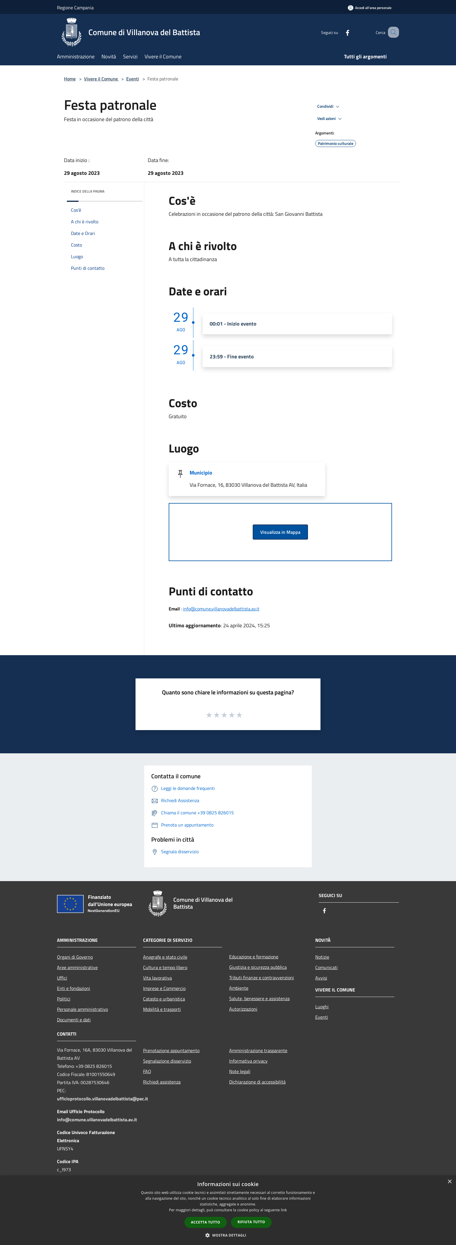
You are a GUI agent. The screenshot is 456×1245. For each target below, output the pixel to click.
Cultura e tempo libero (165, 967)
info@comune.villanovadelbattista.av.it (221, 608)
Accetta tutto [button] (205, 1222)
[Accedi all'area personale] (369, 8)
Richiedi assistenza (162, 1081)
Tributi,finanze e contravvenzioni (261, 977)
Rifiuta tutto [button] (251, 1221)
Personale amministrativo (82, 1009)
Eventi (132, 78)
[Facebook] (340, 32)
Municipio (201, 473)
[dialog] (228, 1210)
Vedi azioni (330, 118)
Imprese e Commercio (164, 988)
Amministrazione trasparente (258, 1050)
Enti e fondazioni (73, 988)
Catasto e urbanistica (164, 998)
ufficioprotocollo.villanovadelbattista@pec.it (102, 1098)
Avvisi (321, 977)
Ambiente (238, 987)
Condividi (329, 106)
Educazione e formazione (253, 956)
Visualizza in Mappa (280, 532)
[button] (228, 1235)
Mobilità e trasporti (162, 1009)
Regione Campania (75, 7)
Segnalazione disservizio (167, 1060)
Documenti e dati (74, 1019)
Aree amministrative (77, 967)
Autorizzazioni (243, 1008)
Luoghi (322, 1006)
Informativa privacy (248, 1060)
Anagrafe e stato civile (165, 956)
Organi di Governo (75, 956)
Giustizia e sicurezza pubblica (258, 967)
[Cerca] (392, 32)
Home (70, 78)
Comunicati (326, 967)
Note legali (239, 1071)
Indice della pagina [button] (87, 191)
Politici (63, 998)
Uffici (62, 977)
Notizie (322, 956)
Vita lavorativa (157, 977)
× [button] (449, 1182)
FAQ (147, 1071)
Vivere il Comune (101, 78)
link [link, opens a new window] (284, 1210)
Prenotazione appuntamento (171, 1050)
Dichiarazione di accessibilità (257, 1081)
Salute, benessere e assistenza (259, 998)
